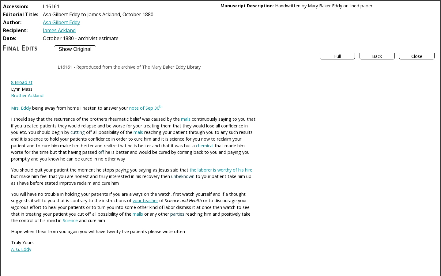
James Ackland (59, 30)
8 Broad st (21, 82)
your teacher (145, 200)
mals (185, 119)
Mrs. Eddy (21, 108)
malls (138, 214)
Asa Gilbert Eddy (61, 22)
